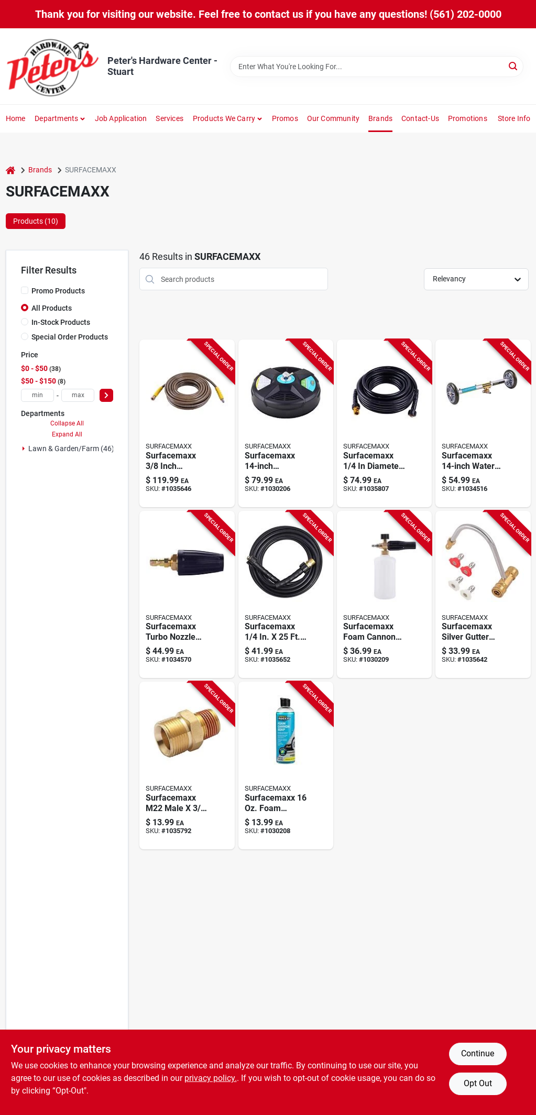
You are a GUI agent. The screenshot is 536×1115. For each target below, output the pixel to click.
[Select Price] (106, 395)
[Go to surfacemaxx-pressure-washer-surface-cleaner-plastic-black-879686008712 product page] (285, 423)
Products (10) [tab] (35, 221)
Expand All (67, 434)
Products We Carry (224, 118)
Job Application (121, 118)
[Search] (513, 65)
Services (169, 118)
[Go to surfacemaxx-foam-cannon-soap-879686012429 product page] (285, 765)
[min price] (37, 395)
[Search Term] (376, 66)
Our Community (333, 118)
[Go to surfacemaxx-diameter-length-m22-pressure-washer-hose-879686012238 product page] (384, 423)
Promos (285, 118)
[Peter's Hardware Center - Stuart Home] (53, 66)
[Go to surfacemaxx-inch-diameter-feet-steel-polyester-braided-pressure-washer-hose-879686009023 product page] (186, 423)
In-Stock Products (60, 322)
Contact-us (420, 118)
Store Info (514, 118)
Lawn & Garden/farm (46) (71, 448)
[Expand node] (24, 448)
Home (16, 118)
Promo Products (58, 290)
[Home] (10, 170)
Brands (380, 118)
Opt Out (478, 1083)
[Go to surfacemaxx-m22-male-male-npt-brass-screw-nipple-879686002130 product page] (186, 765)
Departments (56, 118)
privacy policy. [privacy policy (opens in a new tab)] (210, 1078)
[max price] (77, 395)
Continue (477, 1053)
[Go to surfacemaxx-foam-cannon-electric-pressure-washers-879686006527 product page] (384, 595)
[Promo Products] (24, 290)
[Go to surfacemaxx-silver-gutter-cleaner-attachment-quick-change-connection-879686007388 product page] (482, 595)
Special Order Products (69, 337)
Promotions (467, 118)
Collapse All (67, 423)
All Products (51, 308)
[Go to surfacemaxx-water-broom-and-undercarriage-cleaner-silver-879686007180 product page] (482, 423)
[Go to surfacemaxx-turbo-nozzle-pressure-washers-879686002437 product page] (186, 595)
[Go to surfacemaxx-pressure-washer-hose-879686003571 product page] (285, 595)
